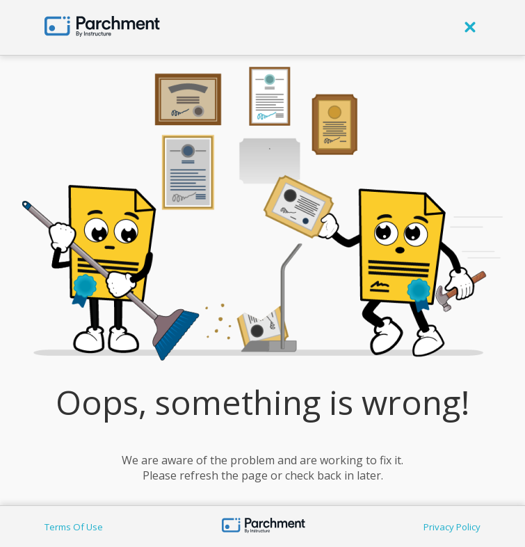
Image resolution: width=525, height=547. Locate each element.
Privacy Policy (451, 527)
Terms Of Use (74, 527)
